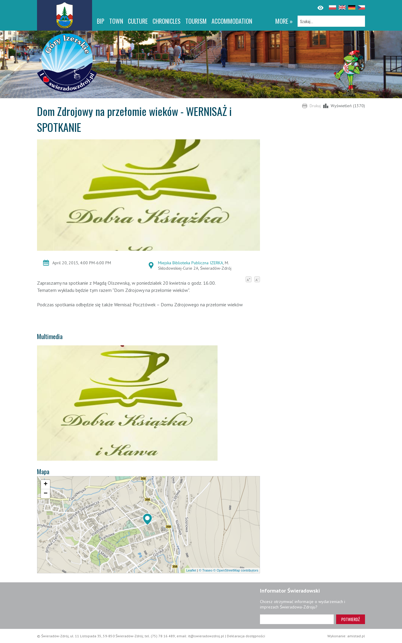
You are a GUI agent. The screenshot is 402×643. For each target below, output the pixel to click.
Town (116, 21)
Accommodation (232, 21)
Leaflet (191, 570)
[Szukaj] (331, 21)
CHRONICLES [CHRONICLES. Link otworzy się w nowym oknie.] (167, 21)
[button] (147, 519)
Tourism (196, 21)
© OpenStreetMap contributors (235, 570)
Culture (138, 21)
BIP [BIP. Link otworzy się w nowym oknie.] (100, 21)
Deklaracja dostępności (246, 636)
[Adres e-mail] (296, 619)
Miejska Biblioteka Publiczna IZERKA (190, 262)
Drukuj (315, 105)
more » (284, 21)
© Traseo (205, 570)
